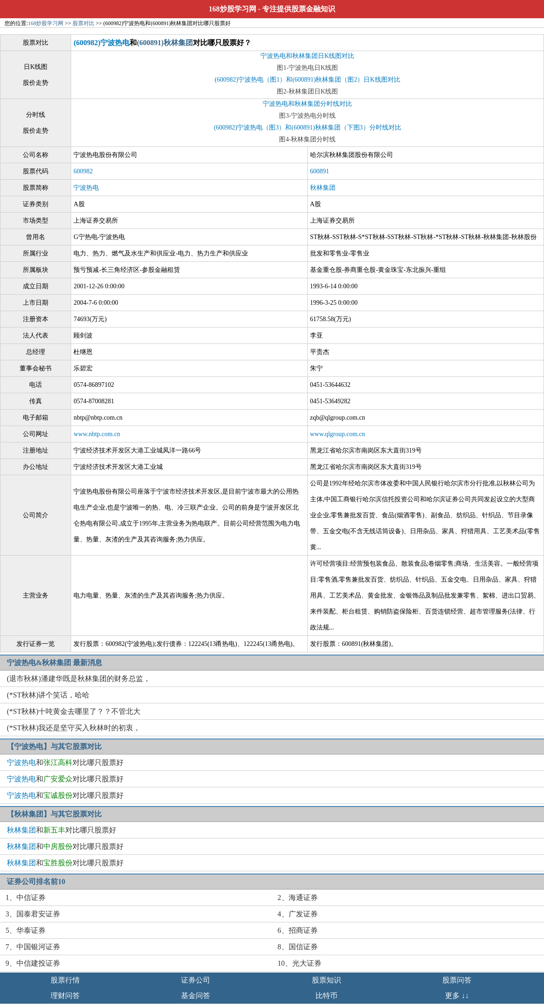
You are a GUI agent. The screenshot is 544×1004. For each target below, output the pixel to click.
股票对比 (83, 23)
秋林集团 (323, 187)
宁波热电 (86, 187)
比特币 (326, 995)
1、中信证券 (25, 897)
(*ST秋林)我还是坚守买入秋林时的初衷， (73, 728)
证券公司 (195, 980)
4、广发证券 (298, 914)
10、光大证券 (299, 963)
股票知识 (326, 980)
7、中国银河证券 (32, 947)
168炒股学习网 (232, 9)
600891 (319, 171)
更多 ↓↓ (457, 995)
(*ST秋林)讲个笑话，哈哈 (48, 695)
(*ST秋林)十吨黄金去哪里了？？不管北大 (73, 711)
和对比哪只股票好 (65, 762)
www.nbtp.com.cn (96, 434)
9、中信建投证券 (32, 963)
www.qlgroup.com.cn (337, 434)
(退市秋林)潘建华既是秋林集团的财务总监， (78, 678)
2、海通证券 (298, 897)
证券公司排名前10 (36, 881)
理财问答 (65, 995)
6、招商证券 (298, 930)
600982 (83, 171)
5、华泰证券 (25, 930)
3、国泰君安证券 (32, 914)
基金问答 (195, 995)
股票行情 (65, 980)
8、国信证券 (298, 947)
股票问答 (456, 980)
